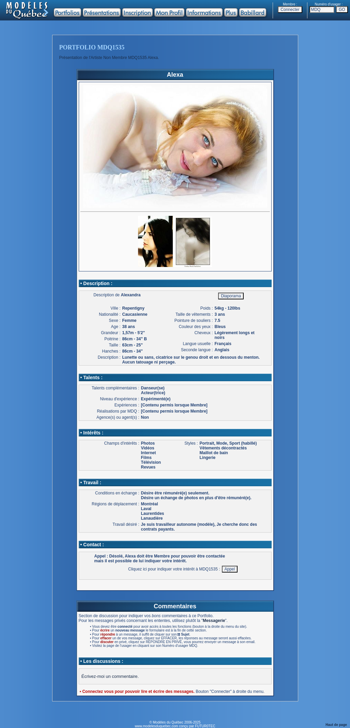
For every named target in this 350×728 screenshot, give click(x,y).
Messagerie (214, 620)
